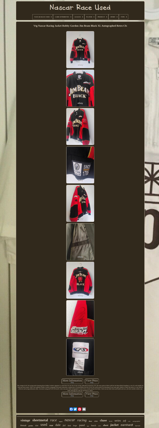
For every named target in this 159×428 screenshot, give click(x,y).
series (118, 420)
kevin (110, 421)
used (44, 425)
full (64, 425)
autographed (136, 421)
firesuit (23, 425)
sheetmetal (40, 420)
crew (96, 421)
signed (60, 421)
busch (93, 425)
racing (82, 420)
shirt (99, 426)
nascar (70, 420)
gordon (30, 426)
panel (82, 425)
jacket (114, 425)
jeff (124, 420)
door (90, 421)
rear (51, 425)
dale (58, 425)
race (53, 420)
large (75, 425)
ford (69, 426)
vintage (25, 420)
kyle (88, 426)
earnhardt (127, 425)
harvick (137, 426)
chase (103, 420)
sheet (105, 425)
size (36, 425)
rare (129, 421)
